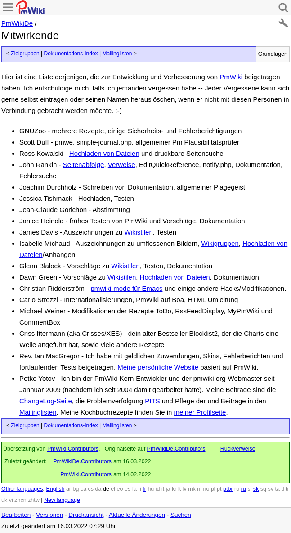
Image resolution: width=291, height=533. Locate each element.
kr (174, 489)
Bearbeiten (16, 514)
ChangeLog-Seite (45, 401)
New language (62, 500)
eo (120, 489)
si (249, 489)
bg (75, 489)
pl (213, 489)
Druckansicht (85, 514)
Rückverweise (237, 449)
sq (263, 489)
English (55, 489)
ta (277, 489)
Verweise (121, 164)
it (162, 489)
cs (91, 489)
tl (282, 489)
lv (185, 489)
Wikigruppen (219, 243)
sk (256, 489)
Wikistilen (138, 232)
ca (83, 489)
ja (168, 489)
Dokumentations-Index (71, 53)
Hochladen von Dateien (104, 153)
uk (4, 500)
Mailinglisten (117, 53)
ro (236, 489)
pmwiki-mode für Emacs (126, 288)
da (98, 489)
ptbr (228, 489)
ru (243, 489)
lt (179, 489)
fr (144, 489)
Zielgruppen (25, 53)
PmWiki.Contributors (72, 449)
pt (219, 489)
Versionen (49, 514)
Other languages (22, 489)
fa (134, 489)
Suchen (180, 514)
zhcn (20, 500)
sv (270, 489)
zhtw (34, 500)
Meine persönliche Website (157, 367)
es (127, 489)
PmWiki (230, 77)
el (113, 489)
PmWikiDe (17, 23)
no (206, 489)
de (106, 489)
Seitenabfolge (83, 164)
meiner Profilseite (200, 412)
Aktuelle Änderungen (137, 514)
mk (192, 489)
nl (199, 489)
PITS (152, 401)
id (158, 489)
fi (140, 489)
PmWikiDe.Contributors (176, 449)
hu (151, 489)
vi (11, 500)
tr (287, 489)
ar (68, 489)
